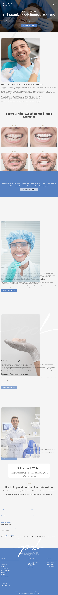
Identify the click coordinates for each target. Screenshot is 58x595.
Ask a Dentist (4, 572)
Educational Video (5, 570)
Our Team (3, 566)
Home (2, 562)
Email (32, 532)
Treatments (4, 564)
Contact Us (4, 581)
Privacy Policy (4, 583)
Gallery (3, 574)
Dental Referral (5, 579)
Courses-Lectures (5, 576)
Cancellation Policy (6, 585)
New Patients (4, 568)
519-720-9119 (53, 4)
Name (2, 532)
